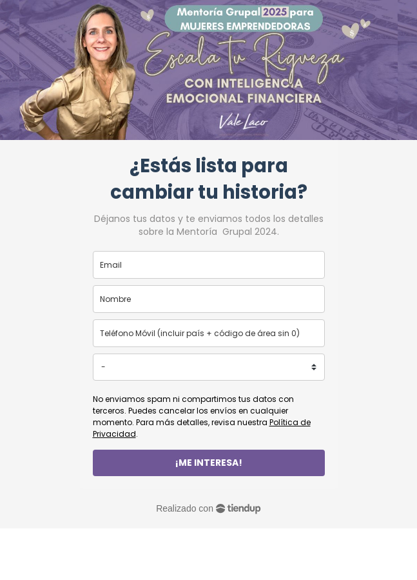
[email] (209, 265)
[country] (209, 367)
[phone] (209, 333)
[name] (209, 299)
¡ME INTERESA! (208, 462)
